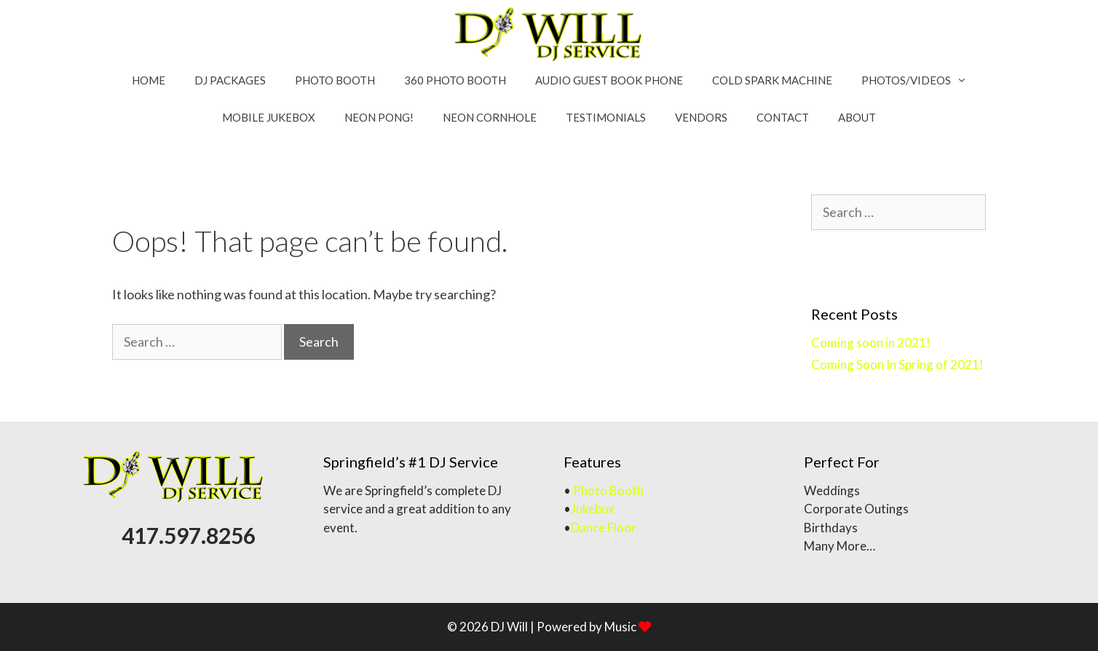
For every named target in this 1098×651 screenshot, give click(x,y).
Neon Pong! (379, 117)
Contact (783, 117)
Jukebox (593, 508)
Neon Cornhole (490, 117)
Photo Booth (608, 490)
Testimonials (606, 117)
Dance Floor (603, 527)
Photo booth (335, 80)
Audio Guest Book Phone (609, 80)
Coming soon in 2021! (871, 342)
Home (148, 80)
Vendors (701, 117)
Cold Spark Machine (772, 80)
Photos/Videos (921, 80)
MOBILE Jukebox (268, 117)
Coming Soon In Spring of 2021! (897, 364)
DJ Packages (230, 80)
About (857, 117)
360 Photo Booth (455, 80)
